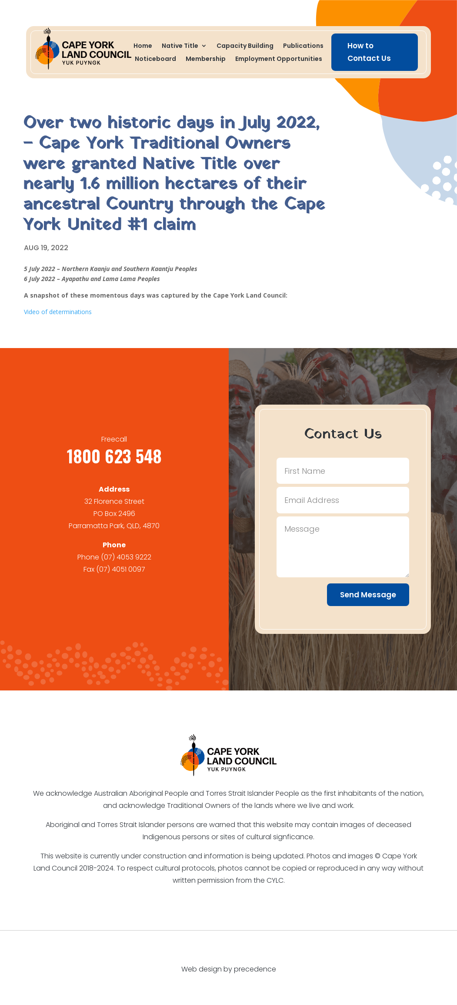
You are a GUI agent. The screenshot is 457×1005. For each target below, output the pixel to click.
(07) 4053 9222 (126, 557)
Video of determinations (58, 312)
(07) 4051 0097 (120, 569)
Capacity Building (245, 46)
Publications (303, 46)
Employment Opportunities (278, 59)
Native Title (180, 46)
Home (142, 46)
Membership (206, 59)
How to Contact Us (369, 52)
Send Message (368, 595)
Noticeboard (155, 59)
